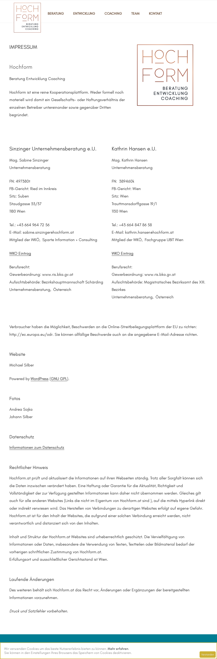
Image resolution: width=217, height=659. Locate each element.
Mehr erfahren (118, 649)
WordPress (40, 378)
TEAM (135, 13)
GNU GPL (59, 378)
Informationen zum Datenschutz (36, 447)
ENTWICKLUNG (84, 13)
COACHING (113, 13)
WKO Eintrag (20, 253)
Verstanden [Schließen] (207, 654)
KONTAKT (155, 13)
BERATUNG (56, 13)
